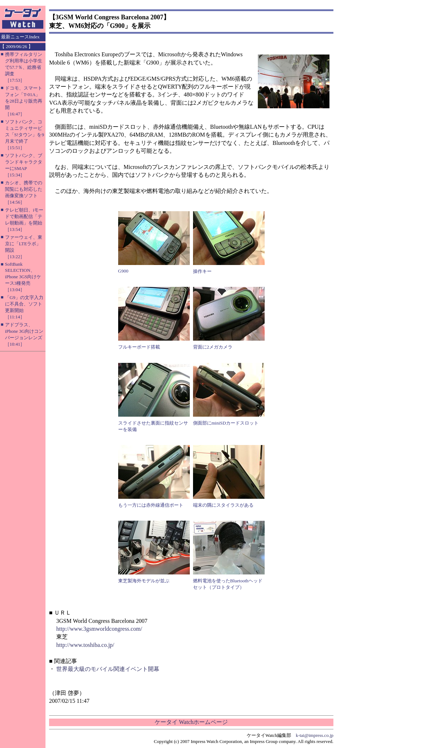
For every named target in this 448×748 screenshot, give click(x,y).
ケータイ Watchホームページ (191, 722)
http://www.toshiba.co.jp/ (85, 645)
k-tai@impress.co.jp (314, 735)
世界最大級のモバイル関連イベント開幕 (107, 669)
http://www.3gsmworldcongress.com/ (99, 629)
